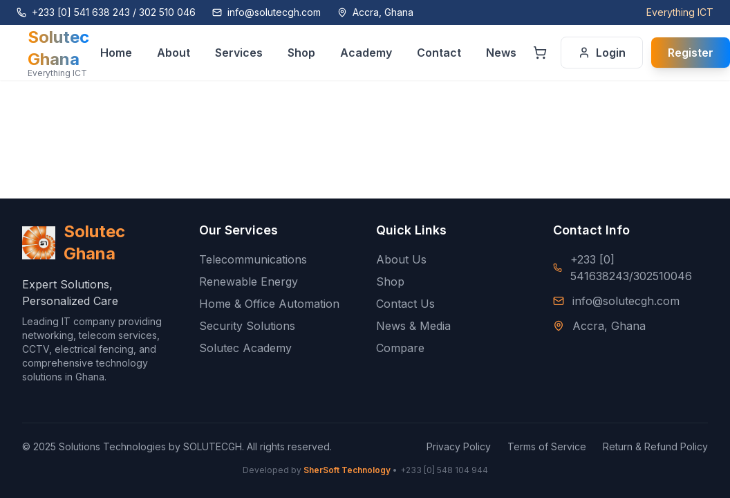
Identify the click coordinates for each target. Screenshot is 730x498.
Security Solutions (247, 326)
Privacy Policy (459, 446)
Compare (400, 348)
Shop (390, 281)
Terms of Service (546, 446)
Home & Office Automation (269, 304)
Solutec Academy (245, 348)
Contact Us (405, 304)
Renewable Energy (248, 281)
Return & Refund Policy (655, 446)
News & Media (413, 326)
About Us (401, 259)
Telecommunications (253, 259)
